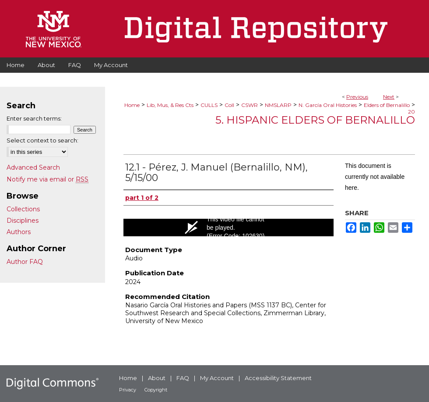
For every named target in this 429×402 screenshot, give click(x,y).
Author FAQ (25, 262)
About (156, 377)
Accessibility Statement (278, 377)
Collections (23, 209)
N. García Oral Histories (328, 105)
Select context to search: (42, 140)
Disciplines (23, 220)
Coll (229, 105)
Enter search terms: (34, 118)
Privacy (127, 390)
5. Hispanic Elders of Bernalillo (315, 120)
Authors (19, 232)
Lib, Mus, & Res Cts (170, 105)
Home (132, 105)
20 (411, 111)
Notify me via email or (47, 179)
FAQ (182, 377)
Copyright (155, 390)
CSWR (249, 105)
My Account (217, 377)
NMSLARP (278, 105)
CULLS (209, 105)
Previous (357, 96)
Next (388, 96)
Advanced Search (33, 167)
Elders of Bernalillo (387, 105)
